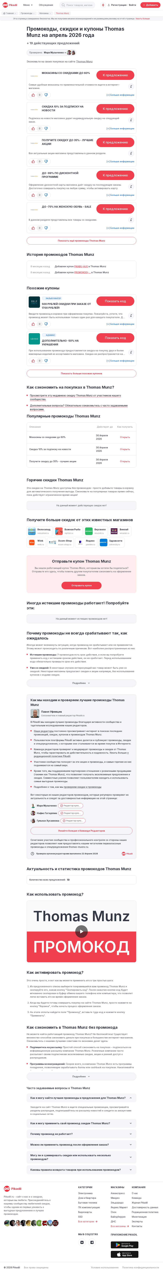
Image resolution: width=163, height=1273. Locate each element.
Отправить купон (81, 585)
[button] (63, 5)
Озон (113, 1212)
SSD (80, 1216)
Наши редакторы (44, 731)
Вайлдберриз (118, 1216)
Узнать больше (142, 18)
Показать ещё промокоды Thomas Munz (81, 240)
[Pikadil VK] (82, 1242)
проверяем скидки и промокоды (82, 787)
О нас (135, 1193)
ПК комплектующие (89, 1207)
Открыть (125, 437)
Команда (136, 1198)
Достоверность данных (145, 1207)
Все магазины (120, 1226)
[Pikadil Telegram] (92, 1242)
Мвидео (115, 1198)
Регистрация (117, 5)
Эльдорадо (117, 1202)
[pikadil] (10, 5)
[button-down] (46, 95)
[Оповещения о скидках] (103, 5)
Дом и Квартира (87, 1198)
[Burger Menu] (28, 5)
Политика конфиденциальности (140, 1267)
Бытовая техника (87, 1202)
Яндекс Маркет (119, 1207)
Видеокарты (85, 1212)
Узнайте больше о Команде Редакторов (81, 830)
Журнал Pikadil (140, 1202)
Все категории (88, 1221)
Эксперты (137, 1221)
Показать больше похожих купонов (81, 373)
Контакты (137, 1226)
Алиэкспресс (118, 1193)
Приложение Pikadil (124, 1234)
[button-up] (33, 95)
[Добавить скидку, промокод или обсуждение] (150, 5)
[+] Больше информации (120, 95)
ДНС (113, 1221)
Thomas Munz (84, 61)
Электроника (85, 1193)
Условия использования (104, 1267)
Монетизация (139, 1216)
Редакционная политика (145, 1212)
